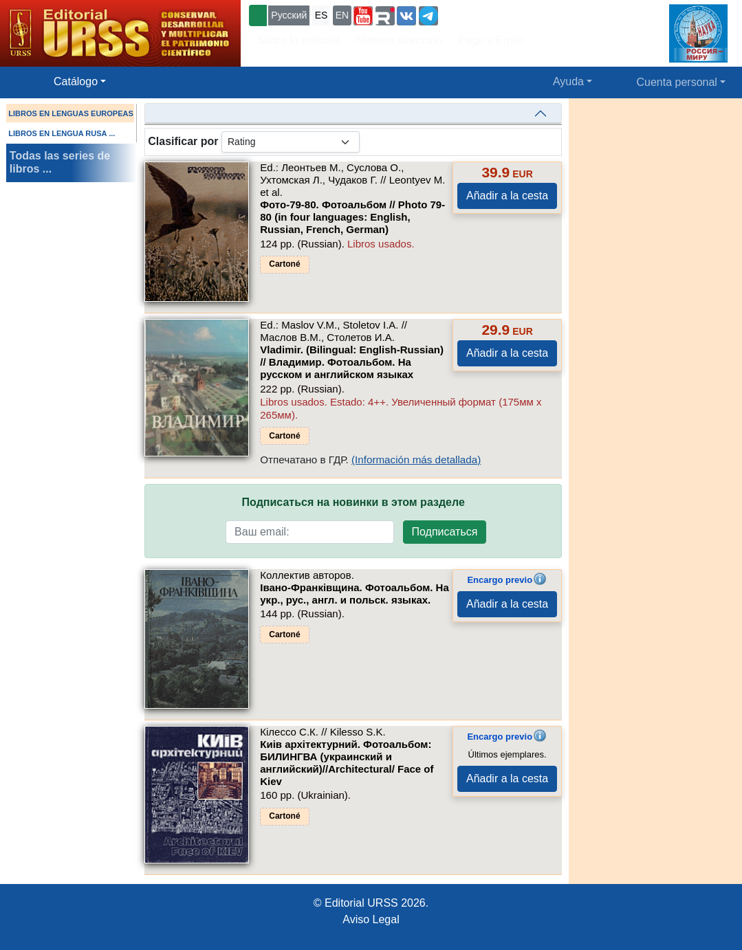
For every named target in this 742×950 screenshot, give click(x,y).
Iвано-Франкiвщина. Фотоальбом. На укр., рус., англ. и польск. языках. (354, 594)
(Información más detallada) (416, 459)
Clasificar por (183, 141)
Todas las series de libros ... (60, 162)
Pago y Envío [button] (491, 40)
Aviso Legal (370, 919)
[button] (363, 15)
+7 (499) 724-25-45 (491, 14)
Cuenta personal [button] (677, 82)
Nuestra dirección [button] (399, 40)
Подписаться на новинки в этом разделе (353, 502)
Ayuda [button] (568, 81)
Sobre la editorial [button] (298, 40)
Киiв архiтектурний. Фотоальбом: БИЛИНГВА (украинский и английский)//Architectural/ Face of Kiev (346, 762)
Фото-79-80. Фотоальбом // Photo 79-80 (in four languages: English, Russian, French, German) (352, 217)
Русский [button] (289, 15)
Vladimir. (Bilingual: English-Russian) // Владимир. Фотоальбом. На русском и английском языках (352, 362)
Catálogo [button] (76, 81)
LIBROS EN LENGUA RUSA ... (61, 133)
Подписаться (445, 532)
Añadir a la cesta (507, 195)
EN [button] (342, 15)
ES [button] (321, 15)
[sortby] (290, 142)
